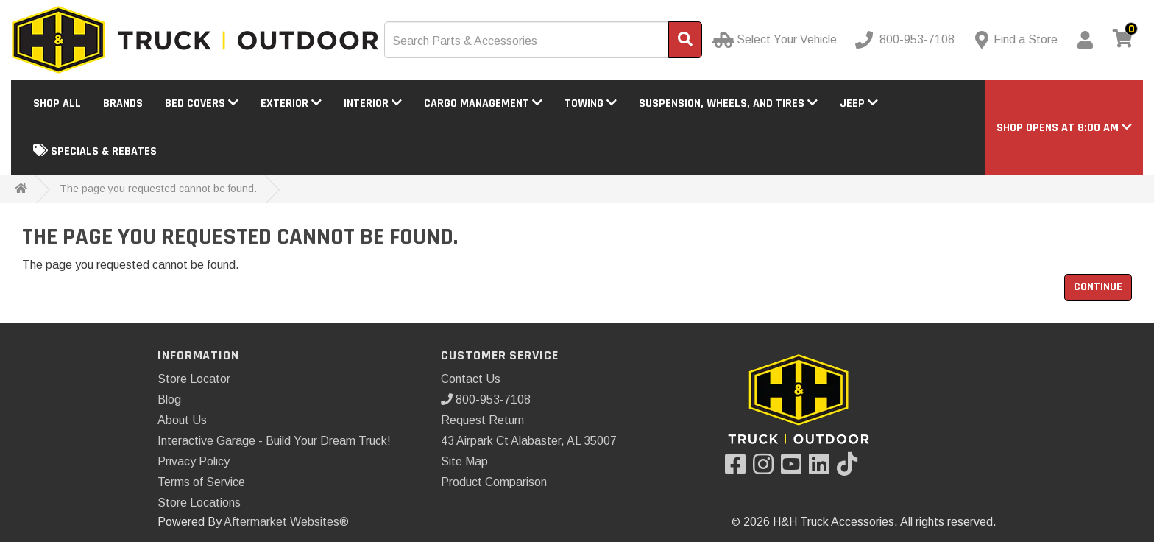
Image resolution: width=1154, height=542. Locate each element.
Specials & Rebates (95, 151)
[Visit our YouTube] (795, 468)
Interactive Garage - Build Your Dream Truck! (274, 440)
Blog (169, 399)
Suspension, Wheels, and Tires (728, 103)
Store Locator (193, 379)
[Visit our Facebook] (739, 468)
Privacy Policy (193, 461)
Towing (590, 103)
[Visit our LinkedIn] (823, 468)
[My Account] (1085, 40)
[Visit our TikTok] (851, 468)
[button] (1064, 128)
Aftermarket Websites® (286, 521)
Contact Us (470, 379)
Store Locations (199, 502)
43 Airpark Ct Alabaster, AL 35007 (529, 440)
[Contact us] (1017, 40)
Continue (1098, 287)
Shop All (57, 103)
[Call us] (906, 40)
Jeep (859, 103)
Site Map (464, 461)
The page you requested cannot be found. (158, 188)
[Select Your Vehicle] (776, 40)
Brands (123, 103)
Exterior (291, 103)
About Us (182, 420)
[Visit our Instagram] (767, 468)
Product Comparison (494, 482)
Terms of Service (201, 482)
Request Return (482, 420)
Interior (373, 103)
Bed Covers (201, 103)
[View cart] (1123, 39)
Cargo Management (483, 103)
